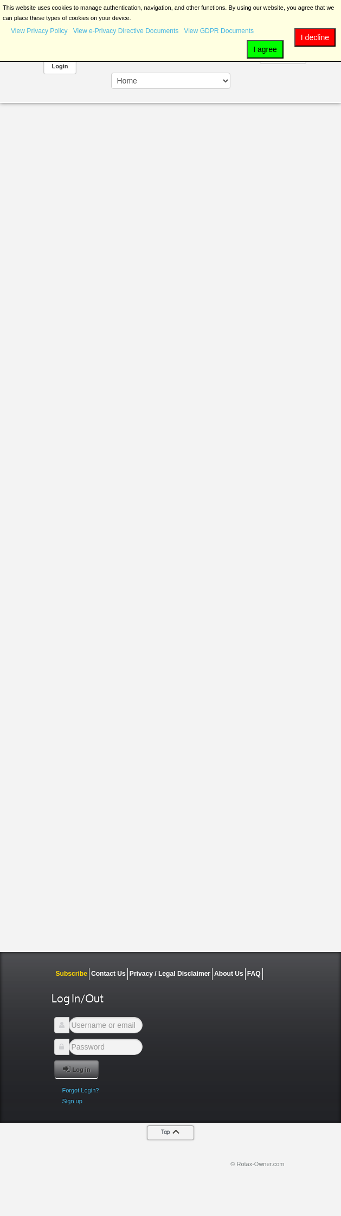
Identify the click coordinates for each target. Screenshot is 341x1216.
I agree (265, 49)
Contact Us (108, 973)
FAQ (254, 973)
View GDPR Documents (219, 31)
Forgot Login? (80, 1090)
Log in (77, 1069)
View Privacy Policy (39, 31)
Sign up (72, 1101)
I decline (315, 37)
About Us (228, 973)
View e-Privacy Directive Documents (126, 31)
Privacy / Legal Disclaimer (170, 973)
